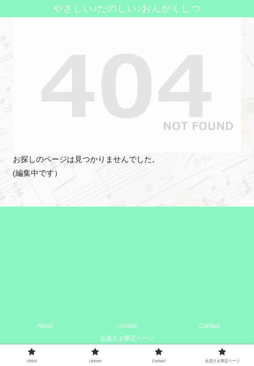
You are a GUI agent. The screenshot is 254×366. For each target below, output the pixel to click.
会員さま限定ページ (127, 338)
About (45, 325)
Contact (209, 325)
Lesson (126, 325)
